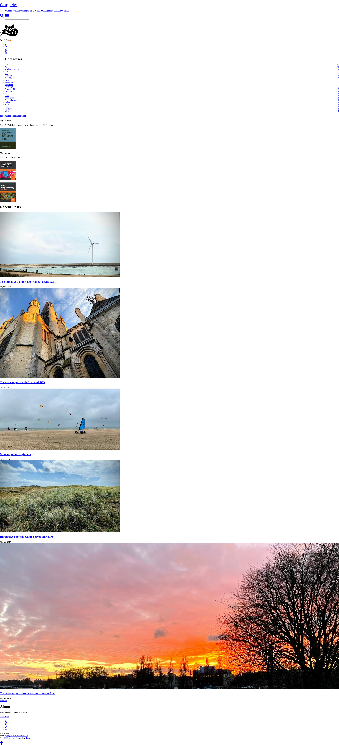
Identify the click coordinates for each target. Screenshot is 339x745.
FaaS (7, 80)
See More (3, 701)
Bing (6, 93)
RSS (37, 11)
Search (65, 11)
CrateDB (8, 78)
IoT (6, 74)
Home (8, 11)
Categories (8, 5)
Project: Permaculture (13, 100)
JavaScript (9, 87)
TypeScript (9, 82)
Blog (23, 11)
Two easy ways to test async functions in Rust (27, 693)
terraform (8, 109)
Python (7, 102)
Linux (7, 96)
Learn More (4, 717)
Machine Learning (12, 69)
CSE (6, 71)
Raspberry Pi (10, 89)
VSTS (7, 111)
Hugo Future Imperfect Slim (17, 736)
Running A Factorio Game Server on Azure (26, 536)
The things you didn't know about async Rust (28, 281)
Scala (7, 104)
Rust (6, 65)
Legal (30, 11)
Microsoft (8, 76)
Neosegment (9, 98)
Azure (7, 67)
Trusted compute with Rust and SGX (22, 382)
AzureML (8, 91)
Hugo (27, 738)
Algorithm (9, 85)
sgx (6, 107)
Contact (57, 11)
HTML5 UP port (8, 738)
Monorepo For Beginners (15, 454)
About (16, 11)
